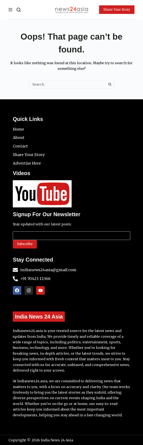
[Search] (19, 10)
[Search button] (110, 84)
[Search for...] (67, 84)
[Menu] (10, 10)
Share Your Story (116, 9)
